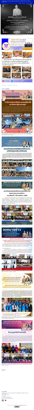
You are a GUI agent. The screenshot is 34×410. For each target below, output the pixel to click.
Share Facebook (4, 85)
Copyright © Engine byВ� (11, 405)
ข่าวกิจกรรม (7, 35)
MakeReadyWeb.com (17, 405)
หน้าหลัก (3, 35)
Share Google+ (9, 85)
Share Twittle (15, 85)
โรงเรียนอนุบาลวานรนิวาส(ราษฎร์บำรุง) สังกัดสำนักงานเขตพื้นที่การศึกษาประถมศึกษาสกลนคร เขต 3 (16, 1)
